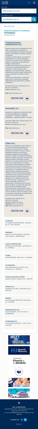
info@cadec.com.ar (15, 89)
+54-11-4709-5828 (13, 200)
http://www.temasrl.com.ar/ (16, 205)
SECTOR (4, 7)
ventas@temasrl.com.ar (16, 202)
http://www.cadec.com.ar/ (15, 93)
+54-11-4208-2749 (13, 122)
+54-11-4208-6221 (13, 87)
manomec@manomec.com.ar (18, 124)
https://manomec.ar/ (14, 128)
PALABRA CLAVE (7, 15)
